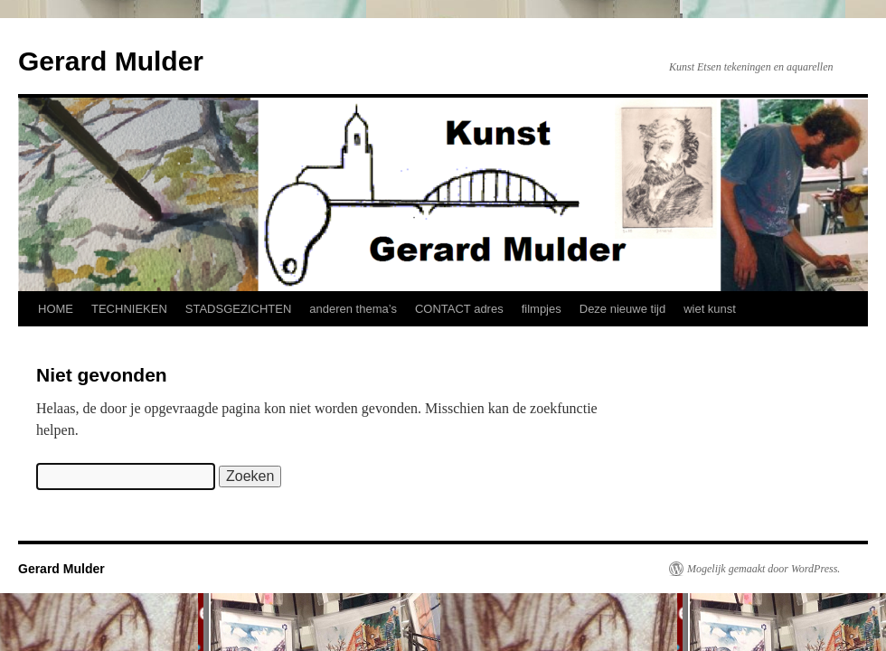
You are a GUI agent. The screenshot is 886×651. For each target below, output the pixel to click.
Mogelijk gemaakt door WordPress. (763, 568)
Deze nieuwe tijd (622, 309)
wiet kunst (709, 309)
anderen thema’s (353, 309)
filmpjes (541, 309)
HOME (55, 309)
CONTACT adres (459, 309)
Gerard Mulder (110, 61)
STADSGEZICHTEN (238, 309)
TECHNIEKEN (129, 309)
